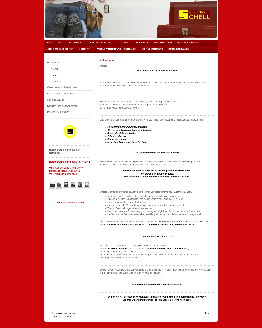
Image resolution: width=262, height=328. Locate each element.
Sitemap (72, 313)
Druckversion (59, 313)
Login (207, 313)
